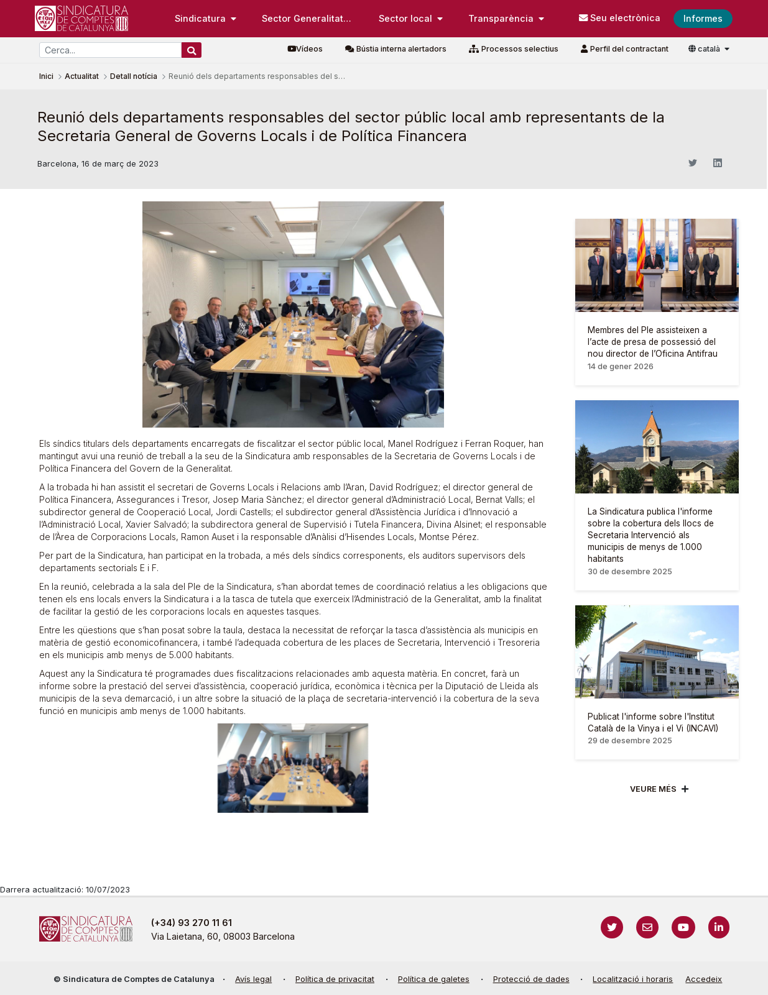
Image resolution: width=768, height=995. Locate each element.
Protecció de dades (531, 979)
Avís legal (253, 979)
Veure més (653, 789)
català (705, 48)
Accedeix (703, 979)
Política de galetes (434, 979)
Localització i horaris (633, 979)
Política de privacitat (334, 979)
